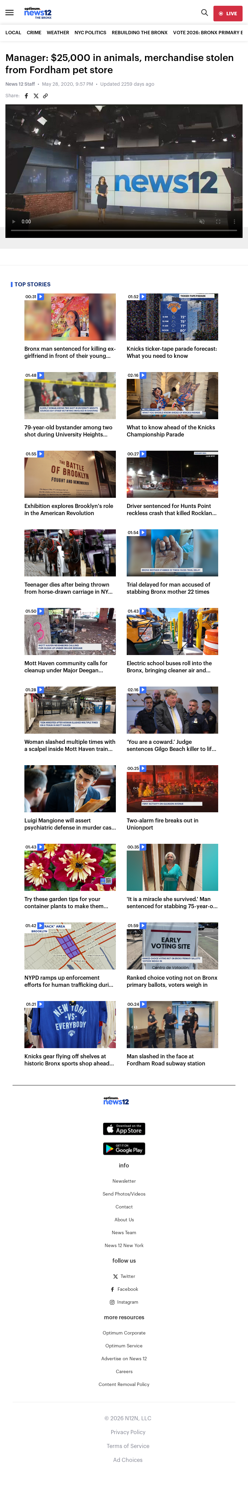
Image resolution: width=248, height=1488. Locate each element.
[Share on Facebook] (26, 96)
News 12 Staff (20, 84)
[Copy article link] (45, 96)
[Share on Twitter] (36, 96)
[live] (228, 13)
